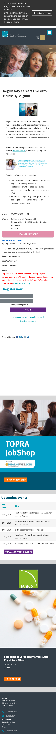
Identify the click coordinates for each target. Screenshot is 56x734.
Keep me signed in (20, 304)
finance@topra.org (21, 283)
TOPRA (26, 38)
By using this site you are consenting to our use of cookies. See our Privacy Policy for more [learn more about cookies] (16, 17)
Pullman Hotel (19, 150)
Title (17, 506)
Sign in (42, 37)
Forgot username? (20, 317)
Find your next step (15, 480)
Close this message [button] (42, 13)
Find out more (12, 679)
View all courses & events (18, 552)
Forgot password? (36, 317)
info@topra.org (10, 716)
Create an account (28, 321)
